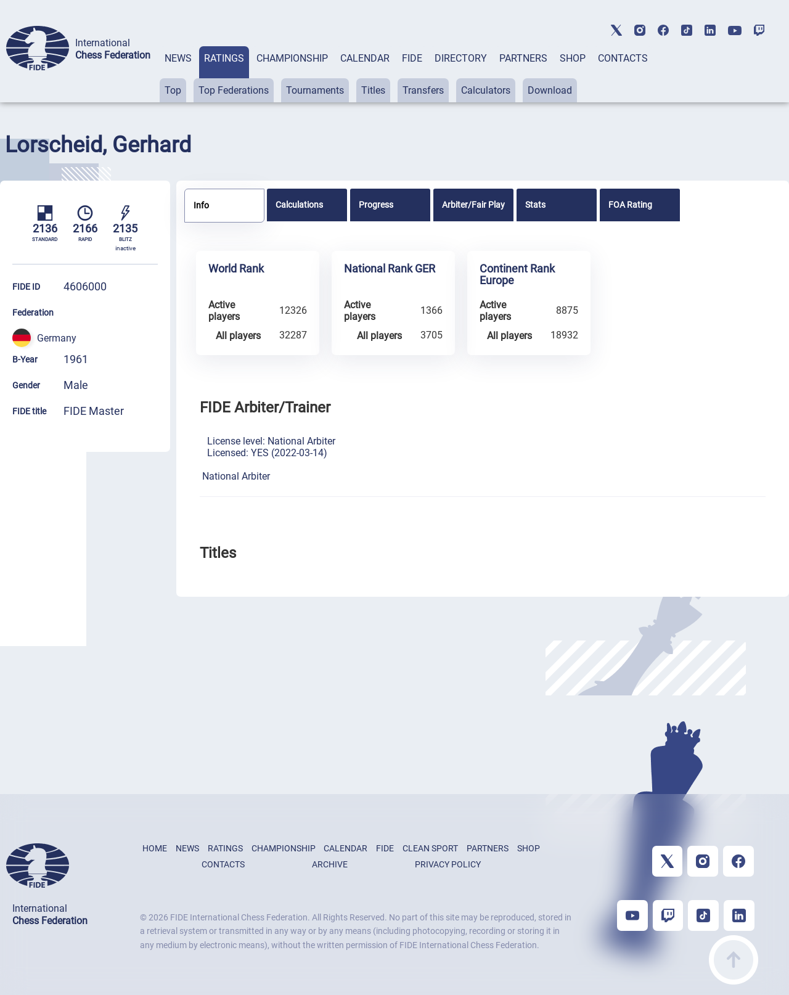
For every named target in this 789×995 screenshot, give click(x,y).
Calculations (299, 205)
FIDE (412, 58)
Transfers (423, 90)
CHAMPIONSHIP (292, 58)
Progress (376, 205)
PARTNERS (523, 58)
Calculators (485, 90)
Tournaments (315, 90)
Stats (535, 205)
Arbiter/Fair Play (473, 205)
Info (201, 205)
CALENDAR (365, 58)
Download (550, 90)
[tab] (178, 74)
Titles (373, 90)
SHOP (573, 58)
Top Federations (233, 90)
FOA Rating (630, 205)
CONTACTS (623, 58)
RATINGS (224, 58)
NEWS (178, 58)
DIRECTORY (461, 58)
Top (173, 90)
